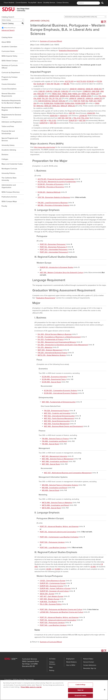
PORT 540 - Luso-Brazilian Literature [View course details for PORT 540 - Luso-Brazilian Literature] (53, 547)
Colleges (5, 159)
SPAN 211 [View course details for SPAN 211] (64, 106)
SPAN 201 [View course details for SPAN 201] (47, 106)
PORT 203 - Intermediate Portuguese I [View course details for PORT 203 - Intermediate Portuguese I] (54, 249)
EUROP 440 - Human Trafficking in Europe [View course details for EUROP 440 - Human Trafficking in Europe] (55, 588)
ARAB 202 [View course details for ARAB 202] (98, 89)
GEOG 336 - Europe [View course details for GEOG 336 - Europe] (47, 594)
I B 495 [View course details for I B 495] (93, 567)
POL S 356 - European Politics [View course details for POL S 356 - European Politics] (51, 604)
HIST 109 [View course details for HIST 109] (61, 118)
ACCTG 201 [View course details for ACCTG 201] (69, 81)
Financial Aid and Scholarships (8, 132)
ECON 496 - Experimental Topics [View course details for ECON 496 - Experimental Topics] (54, 379)
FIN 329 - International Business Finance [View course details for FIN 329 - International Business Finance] (52, 353)
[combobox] (85, 16)
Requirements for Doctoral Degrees (11, 116)
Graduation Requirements (68, 50)
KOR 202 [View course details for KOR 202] (62, 101)
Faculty (4, 206)
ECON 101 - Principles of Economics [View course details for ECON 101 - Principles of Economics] (51, 184)
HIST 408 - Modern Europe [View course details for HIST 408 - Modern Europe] (49, 599)
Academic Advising (9, 150)
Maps (51, 667)
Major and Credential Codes (12, 164)
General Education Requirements (8, 95)
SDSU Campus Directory (11, 192)
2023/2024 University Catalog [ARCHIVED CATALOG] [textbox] (81, 17)
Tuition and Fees (8, 126)
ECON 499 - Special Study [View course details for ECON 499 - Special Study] (51, 382)
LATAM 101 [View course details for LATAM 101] (83, 116)
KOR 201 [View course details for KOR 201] (55, 101)
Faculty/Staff (32, 2)
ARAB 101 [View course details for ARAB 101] (73, 89)
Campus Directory (63, 2)
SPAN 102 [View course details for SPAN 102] (39, 106)
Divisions (5, 155)
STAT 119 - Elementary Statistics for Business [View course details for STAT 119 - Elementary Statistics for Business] (54, 197)
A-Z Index (52, 659)
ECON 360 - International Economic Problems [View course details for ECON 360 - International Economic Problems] (61, 393)
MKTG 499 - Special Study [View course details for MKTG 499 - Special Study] (51, 508)
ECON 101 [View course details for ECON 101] (90, 81)
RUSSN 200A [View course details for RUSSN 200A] (69, 103)
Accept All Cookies (80, 696)
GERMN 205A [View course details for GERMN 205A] (75, 96)
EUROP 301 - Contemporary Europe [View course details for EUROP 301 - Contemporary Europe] (53, 583)
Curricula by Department (11, 72)
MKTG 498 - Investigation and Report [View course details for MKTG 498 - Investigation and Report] (55, 505)
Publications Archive (9, 197)
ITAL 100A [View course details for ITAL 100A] (102, 96)
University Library (8, 145)
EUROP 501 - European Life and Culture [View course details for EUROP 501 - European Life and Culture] (54, 591)
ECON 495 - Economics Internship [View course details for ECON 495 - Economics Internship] (54, 377)
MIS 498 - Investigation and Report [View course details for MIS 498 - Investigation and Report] (54, 488)
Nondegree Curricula (9, 169)
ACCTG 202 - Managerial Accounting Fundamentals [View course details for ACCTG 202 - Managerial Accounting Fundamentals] (57, 182)
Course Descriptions (9, 89)
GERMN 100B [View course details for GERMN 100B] (54, 96)
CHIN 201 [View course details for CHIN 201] (56, 91)
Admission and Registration (12, 122)
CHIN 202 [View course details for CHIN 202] (64, 91)
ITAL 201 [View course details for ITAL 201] (45, 98)
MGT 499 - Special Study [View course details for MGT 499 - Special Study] (51, 464)
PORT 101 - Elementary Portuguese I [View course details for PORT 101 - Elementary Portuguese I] (53, 244)
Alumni (40, 2)
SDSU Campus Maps (9, 201)
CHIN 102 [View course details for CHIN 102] (49, 91)
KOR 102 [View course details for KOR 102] (48, 101)
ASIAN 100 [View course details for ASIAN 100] (91, 113)
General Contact (88, 662)
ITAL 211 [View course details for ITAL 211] (51, 98)
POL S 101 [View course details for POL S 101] (77, 118)
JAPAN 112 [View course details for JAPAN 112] (81, 98)
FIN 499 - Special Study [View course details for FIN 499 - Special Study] (50, 444)
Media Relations (71, 662)
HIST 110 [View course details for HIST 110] (68, 118)
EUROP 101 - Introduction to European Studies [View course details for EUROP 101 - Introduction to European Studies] (56, 267)
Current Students (21, 2)
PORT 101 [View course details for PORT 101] (76, 101)
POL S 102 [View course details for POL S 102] (85, 118)
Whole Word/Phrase (10, 27)
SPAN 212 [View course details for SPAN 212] (71, 106)
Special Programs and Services (10, 139)
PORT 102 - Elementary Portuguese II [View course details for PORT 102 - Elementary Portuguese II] (53, 247)
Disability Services (49, 2)
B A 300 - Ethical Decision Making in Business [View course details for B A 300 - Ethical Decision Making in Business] (55, 334)
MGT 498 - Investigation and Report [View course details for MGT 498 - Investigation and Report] (55, 461)
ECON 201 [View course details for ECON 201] (40, 84)
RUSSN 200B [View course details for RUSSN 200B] (80, 103)
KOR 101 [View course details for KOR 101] (41, 101)
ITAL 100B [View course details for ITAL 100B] (37, 98)
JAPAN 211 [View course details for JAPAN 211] (89, 98)
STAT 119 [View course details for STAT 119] (50, 84)
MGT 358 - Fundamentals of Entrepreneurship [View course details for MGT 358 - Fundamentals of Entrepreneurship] (59, 402)
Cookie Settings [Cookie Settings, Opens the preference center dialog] (80, 685)
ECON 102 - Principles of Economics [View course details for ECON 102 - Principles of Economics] (51, 187)
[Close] (104, 690)
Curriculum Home (8, 51)
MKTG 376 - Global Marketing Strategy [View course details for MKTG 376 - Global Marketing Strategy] (52, 355)
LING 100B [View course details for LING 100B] (95, 91)
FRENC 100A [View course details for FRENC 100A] (56, 94)
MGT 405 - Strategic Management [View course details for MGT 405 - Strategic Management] (50, 350)
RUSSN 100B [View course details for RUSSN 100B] (59, 103)
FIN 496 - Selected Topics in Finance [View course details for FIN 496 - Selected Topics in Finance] (55, 439)
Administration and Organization (9, 186)
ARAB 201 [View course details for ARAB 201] (89, 89)
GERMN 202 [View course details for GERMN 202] (64, 96)
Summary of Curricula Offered (10, 66)
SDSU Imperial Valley (9, 56)
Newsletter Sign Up (89, 668)
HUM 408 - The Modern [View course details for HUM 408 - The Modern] (48, 602)
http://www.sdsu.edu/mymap (44, 147)
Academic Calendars (9, 47)
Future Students (9, 2)
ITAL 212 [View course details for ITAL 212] (58, 98)
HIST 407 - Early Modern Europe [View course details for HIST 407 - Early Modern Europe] (51, 596)
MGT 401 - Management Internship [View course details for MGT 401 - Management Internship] (54, 456)
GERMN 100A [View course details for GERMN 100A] (43, 96)
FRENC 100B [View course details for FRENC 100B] (67, 94)
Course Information (9, 84)
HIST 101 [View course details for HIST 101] (72, 113)
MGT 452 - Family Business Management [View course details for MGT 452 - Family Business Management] (59, 418)
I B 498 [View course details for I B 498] (57, 569)
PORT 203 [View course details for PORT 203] (93, 101)
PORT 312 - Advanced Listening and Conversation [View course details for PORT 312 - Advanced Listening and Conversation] (58, 532)
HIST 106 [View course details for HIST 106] (82, 120)
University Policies (8, 173)
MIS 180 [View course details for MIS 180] (66, 84)
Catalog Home (7, 37)
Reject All (80, 691)
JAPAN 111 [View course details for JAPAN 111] (72, 98)
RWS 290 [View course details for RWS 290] (40, 94)
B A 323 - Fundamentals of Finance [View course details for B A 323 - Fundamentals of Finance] (51, 339)
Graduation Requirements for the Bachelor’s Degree (11, 101)
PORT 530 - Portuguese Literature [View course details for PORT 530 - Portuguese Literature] (52, 542)
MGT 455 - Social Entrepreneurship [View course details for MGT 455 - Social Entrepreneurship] (57, 421)
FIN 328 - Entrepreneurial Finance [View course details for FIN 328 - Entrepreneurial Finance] (56, 411)
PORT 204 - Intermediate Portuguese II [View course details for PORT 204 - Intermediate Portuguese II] (54, 252)
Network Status (88, 659)
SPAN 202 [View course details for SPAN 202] (56, 106)
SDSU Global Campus (10, 61)
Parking (51, 670)
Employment (70, 659)
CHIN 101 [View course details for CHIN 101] (41, 91)
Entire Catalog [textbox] (6, 20)
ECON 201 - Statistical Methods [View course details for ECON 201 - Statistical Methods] (49, 192)
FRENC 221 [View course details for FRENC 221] (94, 94)
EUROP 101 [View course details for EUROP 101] (73, 120)
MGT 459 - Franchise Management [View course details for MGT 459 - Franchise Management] (56, 424)
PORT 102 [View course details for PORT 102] (84, 101)
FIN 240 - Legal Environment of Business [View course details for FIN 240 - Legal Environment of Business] (53, 203)
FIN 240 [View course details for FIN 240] (57, 84)
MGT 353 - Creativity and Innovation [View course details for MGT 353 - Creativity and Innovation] (57, 413)
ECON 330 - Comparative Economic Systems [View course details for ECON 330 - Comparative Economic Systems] (60, 390)
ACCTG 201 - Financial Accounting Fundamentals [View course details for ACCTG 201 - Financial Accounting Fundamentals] (56, 179)
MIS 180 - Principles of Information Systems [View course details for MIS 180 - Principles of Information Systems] (53, 205)
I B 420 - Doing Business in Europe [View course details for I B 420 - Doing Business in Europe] (52, 581)
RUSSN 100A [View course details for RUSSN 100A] (48, 103)
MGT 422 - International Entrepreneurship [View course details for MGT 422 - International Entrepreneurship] (59, 416)
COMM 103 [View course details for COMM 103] (87, 91)
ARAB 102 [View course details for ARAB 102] (81, 89)
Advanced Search (8, 30)
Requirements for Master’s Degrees (11, 109)
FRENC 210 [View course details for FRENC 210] (85, 94)
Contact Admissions (89, 665)
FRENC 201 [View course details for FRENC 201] (76, 94)
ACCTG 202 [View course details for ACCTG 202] (81, 81)
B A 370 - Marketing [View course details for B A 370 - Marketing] (45, 347)
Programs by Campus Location (9, 78)
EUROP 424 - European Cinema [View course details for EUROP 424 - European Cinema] (51, 586)
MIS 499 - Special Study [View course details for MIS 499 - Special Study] (50, 490)
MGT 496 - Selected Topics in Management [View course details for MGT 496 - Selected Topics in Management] (58, 459)
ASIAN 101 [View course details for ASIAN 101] (63, 116)
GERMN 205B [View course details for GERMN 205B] (86, 96)
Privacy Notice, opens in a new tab (31, 688)
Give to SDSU (70, 665)
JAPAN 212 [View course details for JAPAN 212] (98, 98)
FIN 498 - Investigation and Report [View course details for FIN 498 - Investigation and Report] (54, 441)
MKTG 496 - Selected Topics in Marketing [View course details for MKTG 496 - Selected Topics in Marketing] (57, 503)
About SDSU (6, 42)
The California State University (9, 179)
